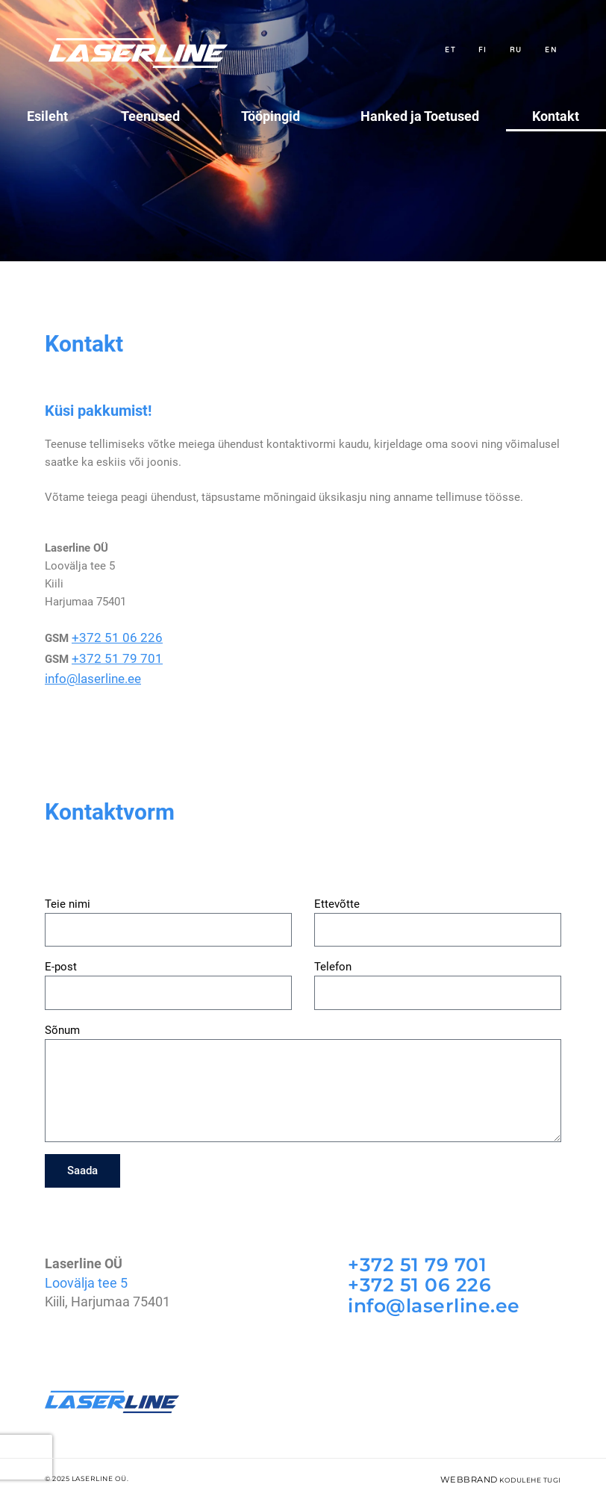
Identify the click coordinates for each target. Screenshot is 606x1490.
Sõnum (62, 1022)
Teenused (154, 116)
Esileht (47, 116)
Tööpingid (274, 116)
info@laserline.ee (88, 673)
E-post (61, 960)
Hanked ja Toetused (419, 116)
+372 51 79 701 (109, 655)
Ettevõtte (337, 896)
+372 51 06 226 (109, 637)
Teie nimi (67, 896)
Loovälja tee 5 (86, 1274)
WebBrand (475, 1469)
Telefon (333, 960)
